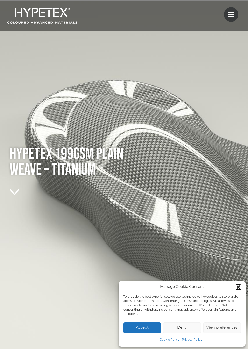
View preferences (221, 328)
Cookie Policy (169, 339)
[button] (238, 287)
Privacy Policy (192, 339)
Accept (142, 328)
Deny (182, 328)
